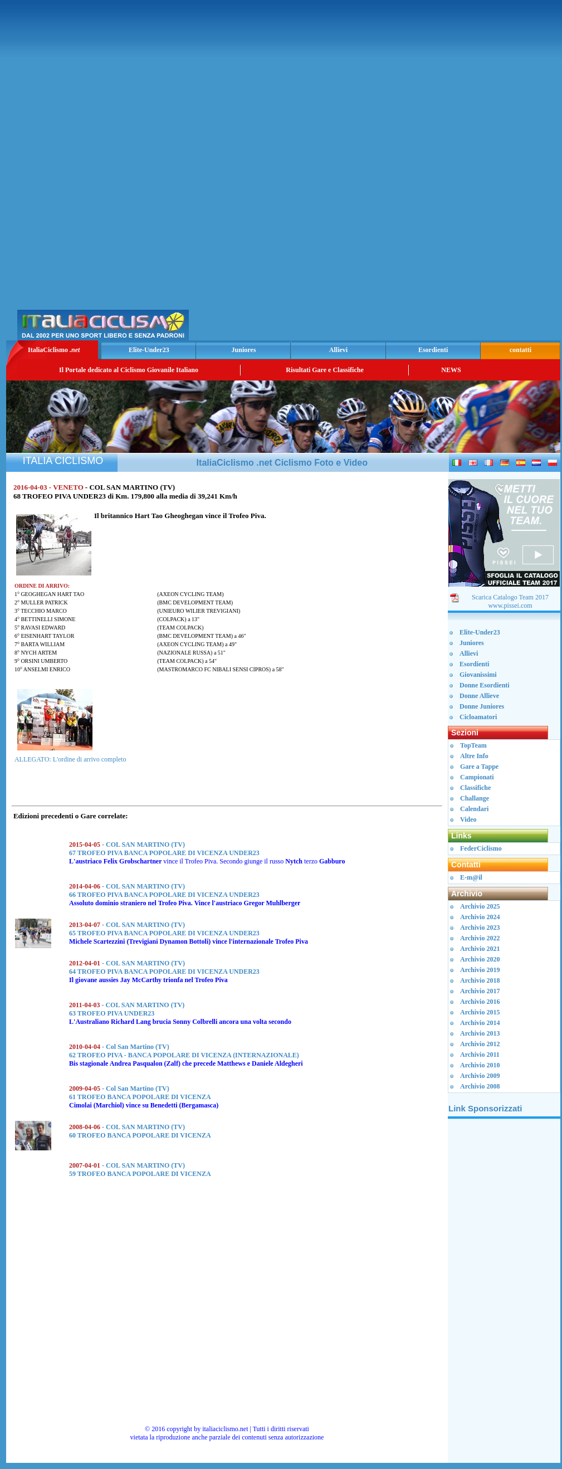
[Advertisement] (427, 173)
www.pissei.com (510, 605)
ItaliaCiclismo (54, 350)
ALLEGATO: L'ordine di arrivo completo (70, 759)
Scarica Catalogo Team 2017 (510, 597)
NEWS (451, 370)
